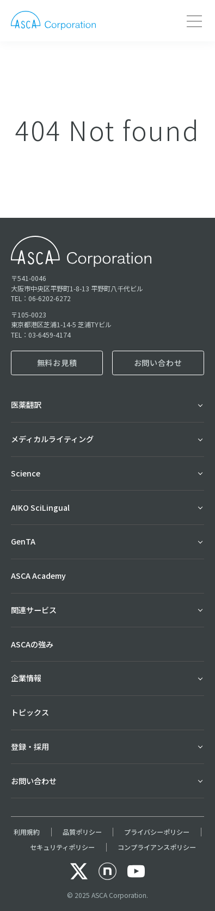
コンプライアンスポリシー (157, 847)
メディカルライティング (52, 438)
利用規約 (27, 832)
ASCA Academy (38, 575)
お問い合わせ (158, 362)
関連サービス (34, 609)
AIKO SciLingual (40, 507)
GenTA (23, 541)
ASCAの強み (32, 644)
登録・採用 (30, 746)
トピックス (30, 712)
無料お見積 (57, 362)
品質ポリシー (82, 832)
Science (25, 473)
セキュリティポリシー (62, 847)
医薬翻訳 (26, 404)
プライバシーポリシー (156, 832)
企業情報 (26, 677)
